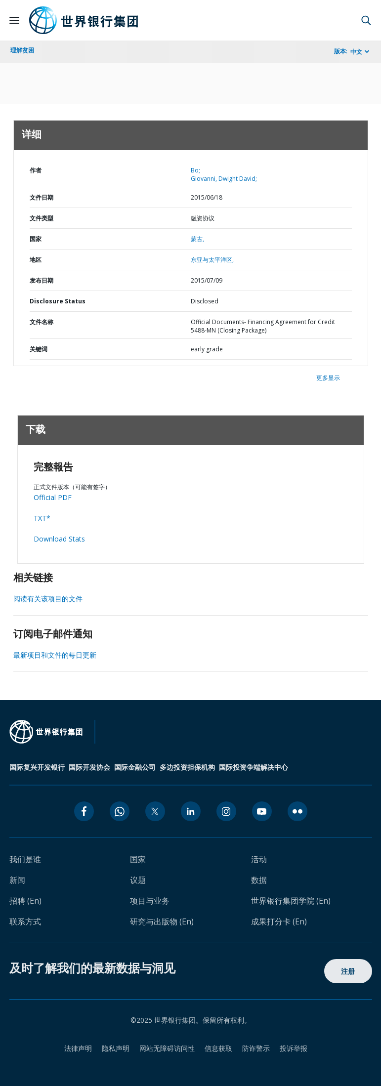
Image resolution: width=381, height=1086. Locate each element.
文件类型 (41, 218)
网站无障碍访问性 (167, 1048)
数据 (259, 880)
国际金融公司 (135, 767)
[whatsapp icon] (119, 811)
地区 (36, 259)
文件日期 (41, 197)
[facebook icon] (84, 811)
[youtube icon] (262, 811)
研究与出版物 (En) (162, 921)
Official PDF (53, 497)
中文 (356, 51)
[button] (366, 20)
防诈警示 (256, 1048)
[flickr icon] (297, 811)
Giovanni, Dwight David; (224, 178)
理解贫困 (22, 50)
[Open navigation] (14, 20)
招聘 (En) (25, 900)
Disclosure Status (57, 301)
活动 (259, 859)
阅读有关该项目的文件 (48, 598)
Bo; (195, 170)
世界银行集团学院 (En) (291, 900)
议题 (138, 880)
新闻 (17, 880)
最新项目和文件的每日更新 (54, 655)
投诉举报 (293, 1048)
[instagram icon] (226, 811)
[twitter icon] (155, 811)
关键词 (38, 349)
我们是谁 (25, 859)
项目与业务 (149, 900)
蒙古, (197, 239)
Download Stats (59, 538)
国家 (36, 239)
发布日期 (41, 280)
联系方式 (25, 921)
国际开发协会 (89, 767)
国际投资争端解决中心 (253, 767)
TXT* (42, 518)
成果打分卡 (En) (279, 921)
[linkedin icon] (191, 811)
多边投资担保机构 (187, 767)
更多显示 (328, 378)
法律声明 (78, 1048)
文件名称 (41, 322)
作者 (36, 170)
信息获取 (218, 1048)
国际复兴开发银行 (37, 767)
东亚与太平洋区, (212, 259)
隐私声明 (115, 1048)
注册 (348, 971)
